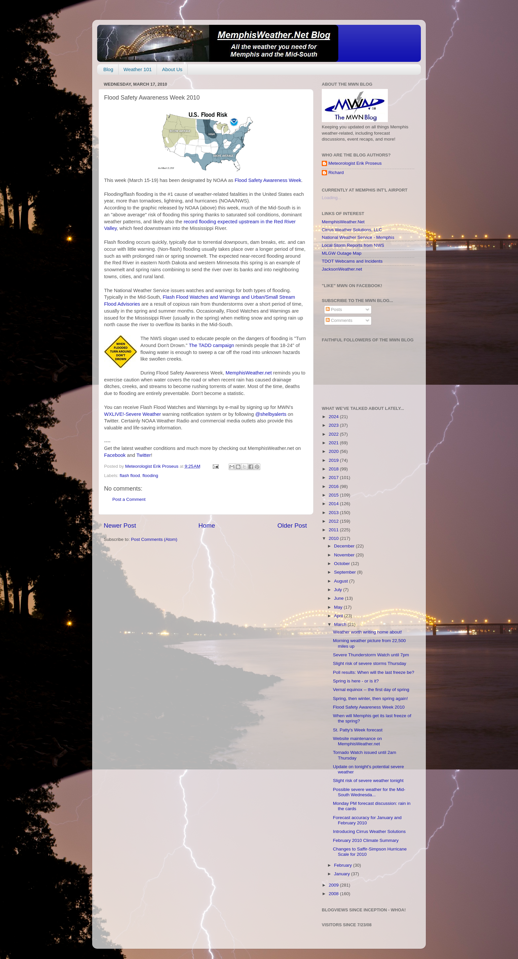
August (341, 581)
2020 (334, 451)
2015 (334, 495)
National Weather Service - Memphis (358, 237)
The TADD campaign (212, 345)
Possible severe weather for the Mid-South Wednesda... (369, 792)
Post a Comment (129, 499)
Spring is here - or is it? (356, 680)
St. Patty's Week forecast (358, 729)
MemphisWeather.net (249, 372)
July (338, 589)
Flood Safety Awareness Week (268, 180)
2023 (334, 425)
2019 (334, 460)
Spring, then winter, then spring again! (370, 698)
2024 (334, 416)
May (339, 607)
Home (207, 525)
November (345, 554)
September (345, 572)
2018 (334, 468)
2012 (334, 521)
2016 (334, 486)
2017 (334, 477)
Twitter (143, 455)
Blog (108, 69)
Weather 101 (138, 69)
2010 (334, 538)
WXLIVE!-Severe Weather (133, 414)
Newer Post (120, 525)
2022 (334, 434)
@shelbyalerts (271, 414)
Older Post (292, 525)
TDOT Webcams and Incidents (352, 261)
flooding (150, 475)
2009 (334, 885)
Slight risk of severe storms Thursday (369, 663)
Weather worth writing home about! (367, 632)
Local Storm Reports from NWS (353, 245)
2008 (334, 893)
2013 (334, 512)
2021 (334, 442)
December (345, 546)
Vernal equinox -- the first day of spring (371, 689)
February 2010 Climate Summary (366, 840)
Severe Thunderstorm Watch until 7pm (371, 654)
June (339, 598)
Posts (334, 309)
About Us (172, 69)
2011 (334, 529)
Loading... (331, 197)
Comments (339, 320)
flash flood (130, 475)
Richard (336, 172)
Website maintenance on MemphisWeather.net (357, 741)
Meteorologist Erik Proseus (355, 163)
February (343, 865)
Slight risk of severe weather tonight (368, 780)
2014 (334, 503)
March (341, 624)
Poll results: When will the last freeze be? (373, 672)
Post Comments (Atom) (154, 539)
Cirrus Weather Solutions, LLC (352, 229)
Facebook (115, 455)
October (342, 563)
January (342, 873)
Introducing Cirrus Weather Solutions (369, 831)
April (339, 615)
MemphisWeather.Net (343, 221)
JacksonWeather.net (342, 269)
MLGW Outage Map (341, 253)
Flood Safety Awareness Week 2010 (369, 707)
